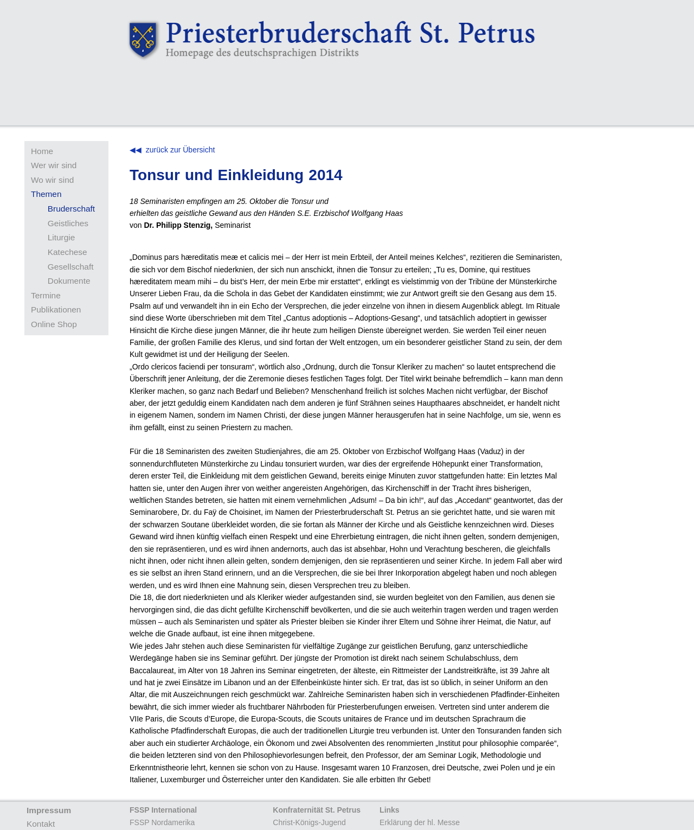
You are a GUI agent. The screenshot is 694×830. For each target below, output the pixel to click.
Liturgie (61, 237)
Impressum (49, 810)
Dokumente (69, 280)
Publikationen (56, 309)
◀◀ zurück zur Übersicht (172, 149)
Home (42, 151)
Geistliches (68, 223)
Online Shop (54, 324)
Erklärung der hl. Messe (420, 822)
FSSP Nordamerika (162, 822)
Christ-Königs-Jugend (309, 822)
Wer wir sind (53, 165)
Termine (46, 295)
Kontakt (41, 823)
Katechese (67, 252)
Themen (46, 194)
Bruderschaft (71, 208)
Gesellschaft (71, 266)
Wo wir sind (52, 179)
